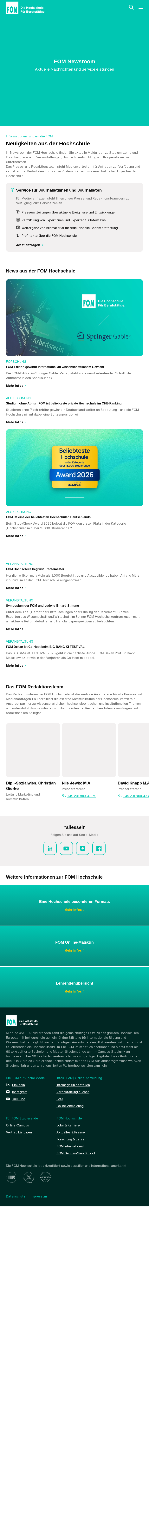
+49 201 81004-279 (81, 1104)
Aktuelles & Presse (70, 1441)
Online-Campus (17, 1434)
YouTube (18, 1407)
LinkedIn (18, 1393)
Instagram (19, 1400)
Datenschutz (15, 1505)
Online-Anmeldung (70, 1414)
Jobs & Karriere (68, 1434)
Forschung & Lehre (70, 1448)
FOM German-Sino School (75, 1462)
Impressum (39, 1505)
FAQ (59, 1407)
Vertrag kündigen (19, 1441)
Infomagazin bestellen (73, 1393)
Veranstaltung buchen (72, 1400)
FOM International (70, 1455)
